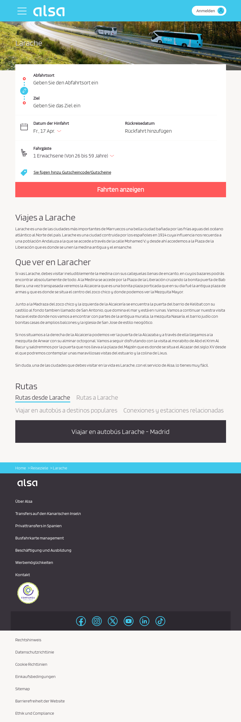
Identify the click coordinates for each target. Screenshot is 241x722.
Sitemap (22, 688)
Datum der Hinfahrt (51, 123)
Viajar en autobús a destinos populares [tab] (66, 410)
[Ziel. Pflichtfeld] (120, 99)
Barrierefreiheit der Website (40, 700)
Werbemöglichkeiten (34, 562)
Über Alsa (23, 501)
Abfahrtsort (43, 75)
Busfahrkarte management (39, 537)
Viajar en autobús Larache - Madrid (120, 431)
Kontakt (22, 574)
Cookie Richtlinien (31, 664)
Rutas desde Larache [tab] (42, 397)
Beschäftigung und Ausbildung (43, 550)
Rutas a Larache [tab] (97, 397)
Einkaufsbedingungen (35, 676)
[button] (125, 153)
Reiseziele (39, 467)
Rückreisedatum (140, 123)
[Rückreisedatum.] (171, 128)
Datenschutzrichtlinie (34, 652)
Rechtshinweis (28, 639)
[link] (23, 91)
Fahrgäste (42, 148)
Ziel (36, 98)
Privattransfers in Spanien (38, 525)
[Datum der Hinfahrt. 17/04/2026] (78, 128)
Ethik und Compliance (34, 713)
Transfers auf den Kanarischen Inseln (48, 513)
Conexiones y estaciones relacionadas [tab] (173, 410)
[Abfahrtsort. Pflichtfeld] (120, 75)
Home (20, 467)
